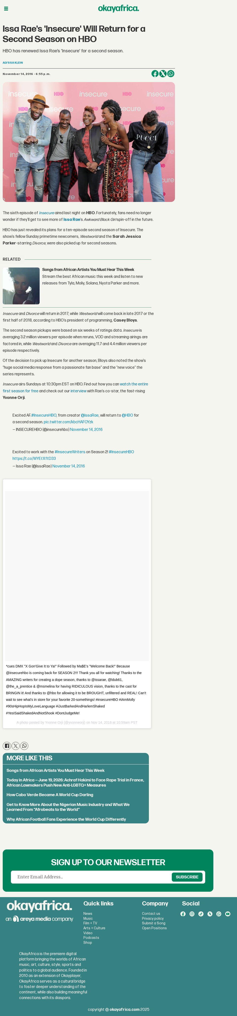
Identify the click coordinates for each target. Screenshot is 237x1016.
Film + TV (90, 923)
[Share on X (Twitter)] (163, 73)
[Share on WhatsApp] (170, 73)
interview (78, 391)
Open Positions (154, 928)
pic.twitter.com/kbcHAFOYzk (68, 422)
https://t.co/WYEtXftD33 (34, 458)
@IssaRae (90, 415)
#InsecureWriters (70, 452)
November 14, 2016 (86, 429)
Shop (87, 943)
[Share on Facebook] (155, 73)
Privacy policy (153, 919)
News (87, 914)
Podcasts (91, 938)
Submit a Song (153, 923)
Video (88, 933)
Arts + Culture (94, 928)
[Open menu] (6, 9)
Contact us (151, 914)
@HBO (127, 415)
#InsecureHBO (43, 415)
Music (88, 919)
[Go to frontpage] (118, 8)
